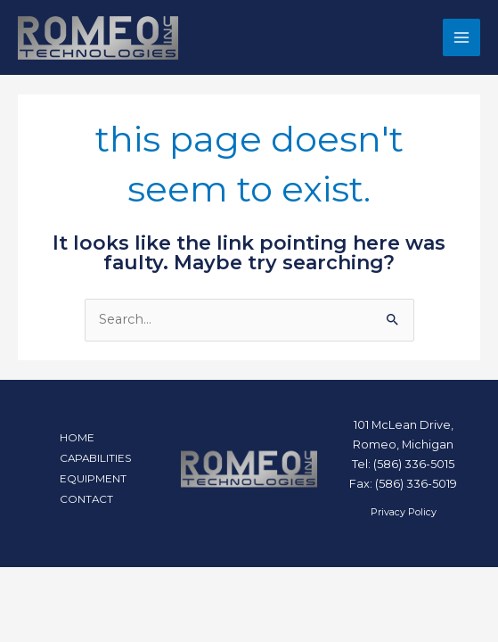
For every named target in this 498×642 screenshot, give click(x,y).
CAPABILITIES (95, 458)
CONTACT (86, 499)
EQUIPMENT (93, 479)
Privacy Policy (404, 512)
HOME (77, 438)
